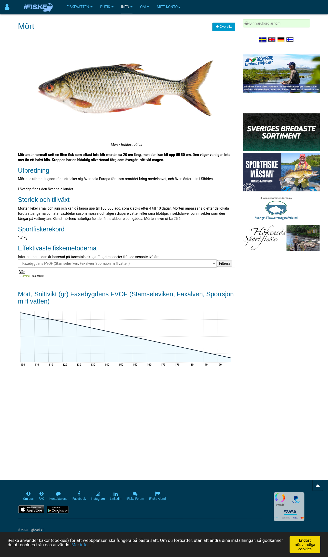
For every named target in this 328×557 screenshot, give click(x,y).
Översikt (224, 26)
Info (126, 7)
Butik (107, 7)
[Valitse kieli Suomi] (290, 39)
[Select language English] (271, 39)
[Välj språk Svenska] (263, 39)
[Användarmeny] (7, 7)
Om (144, 7)
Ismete (26, 276)
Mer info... (81, 545)
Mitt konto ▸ (168, 7)
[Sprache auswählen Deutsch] (281, 39)
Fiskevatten (80, 7)
